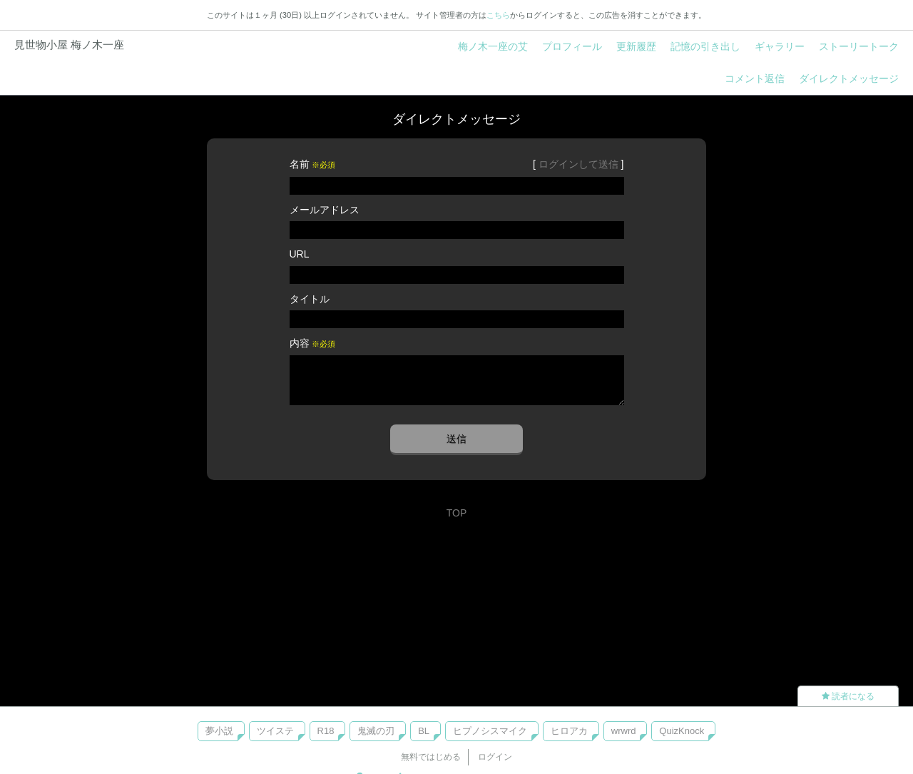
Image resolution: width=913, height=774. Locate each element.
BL (423, 730)
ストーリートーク (859, 46)
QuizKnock (681, 730)
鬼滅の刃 (375, 730)
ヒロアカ (569, 730)
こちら (498, 15)
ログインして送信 (578, 164)
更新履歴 (636, 46)
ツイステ (275, 730)
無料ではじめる (431, 757)
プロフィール (572, 46)
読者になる (848, 696)
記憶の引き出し (705, 46)
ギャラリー (780, 46)
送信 (456, 438)
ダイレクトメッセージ (849, 78)
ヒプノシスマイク (490, 730)
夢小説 (219, 730)
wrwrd (623, 730)
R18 (326, 730)
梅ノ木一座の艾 (493, 46)
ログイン (495, 757)
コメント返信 (755, 78)
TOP (457, 513)
